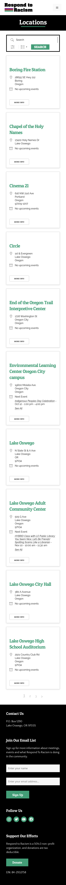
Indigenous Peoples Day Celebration (35, 401)
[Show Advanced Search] (13, 47)
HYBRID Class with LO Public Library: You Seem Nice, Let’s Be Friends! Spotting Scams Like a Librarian (35, 539)
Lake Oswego (21, 443)
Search (40, 47)
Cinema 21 (18, 185)
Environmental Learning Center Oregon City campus (32, 371)
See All (18, 408)
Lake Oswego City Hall (30, 584)
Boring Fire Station (27, 69)
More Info (19, 102)
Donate (17, 862)
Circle (14, 246)
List (23, 47)
